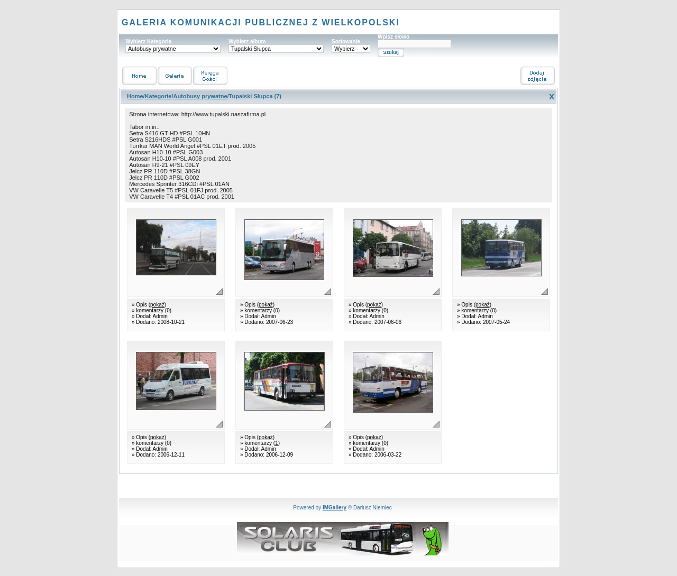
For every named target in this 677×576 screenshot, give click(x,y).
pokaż (157, 305)
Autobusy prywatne (200, 96)
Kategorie (158, 96)
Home (135, 96)
